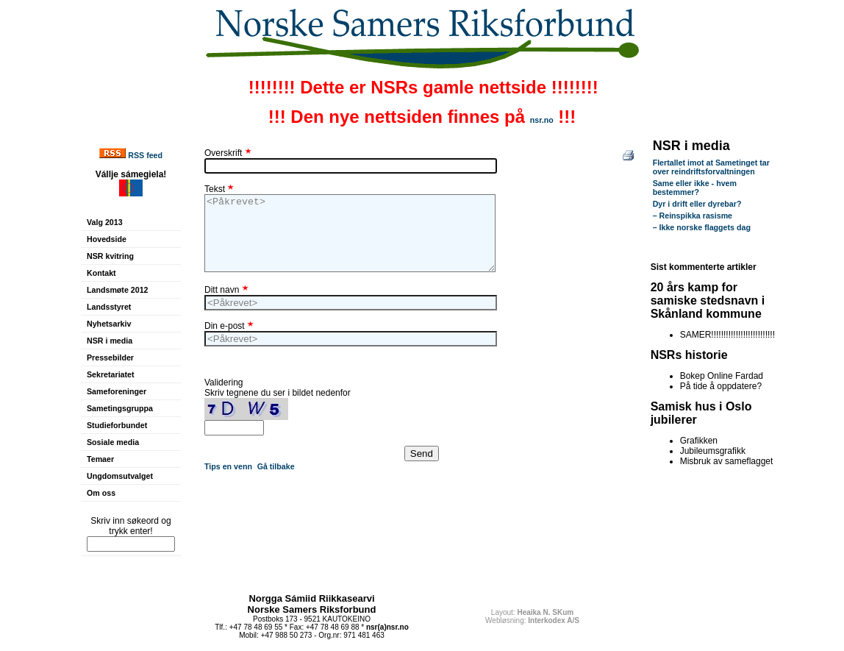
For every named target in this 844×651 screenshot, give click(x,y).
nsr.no (542, 119)
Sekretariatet (111, 374)
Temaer (100, 459)
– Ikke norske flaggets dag (702, 227)
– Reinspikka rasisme (692, 215)
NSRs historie (689, 355)
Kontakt (101, 272)
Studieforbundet (117, 425)
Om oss (101, 492)
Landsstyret (109, 306)
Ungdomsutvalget (120, 476)
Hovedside (106, 239)
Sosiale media (113, 442)
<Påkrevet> (350, 233)
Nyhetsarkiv (109, 323)
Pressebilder (110, 357)
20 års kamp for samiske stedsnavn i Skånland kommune (708, 300)
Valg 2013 (105, 222)
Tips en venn (228, 466)
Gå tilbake (276, 466)
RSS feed (145, 155)
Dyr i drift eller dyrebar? (697, 203)
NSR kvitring (110, 256)
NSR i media (109, 340)
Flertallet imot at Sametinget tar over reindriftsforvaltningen (711, 167)
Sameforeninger (116, 391)
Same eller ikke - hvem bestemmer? (695, 187)
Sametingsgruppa (120, 408)
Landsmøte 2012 (118, 289)
